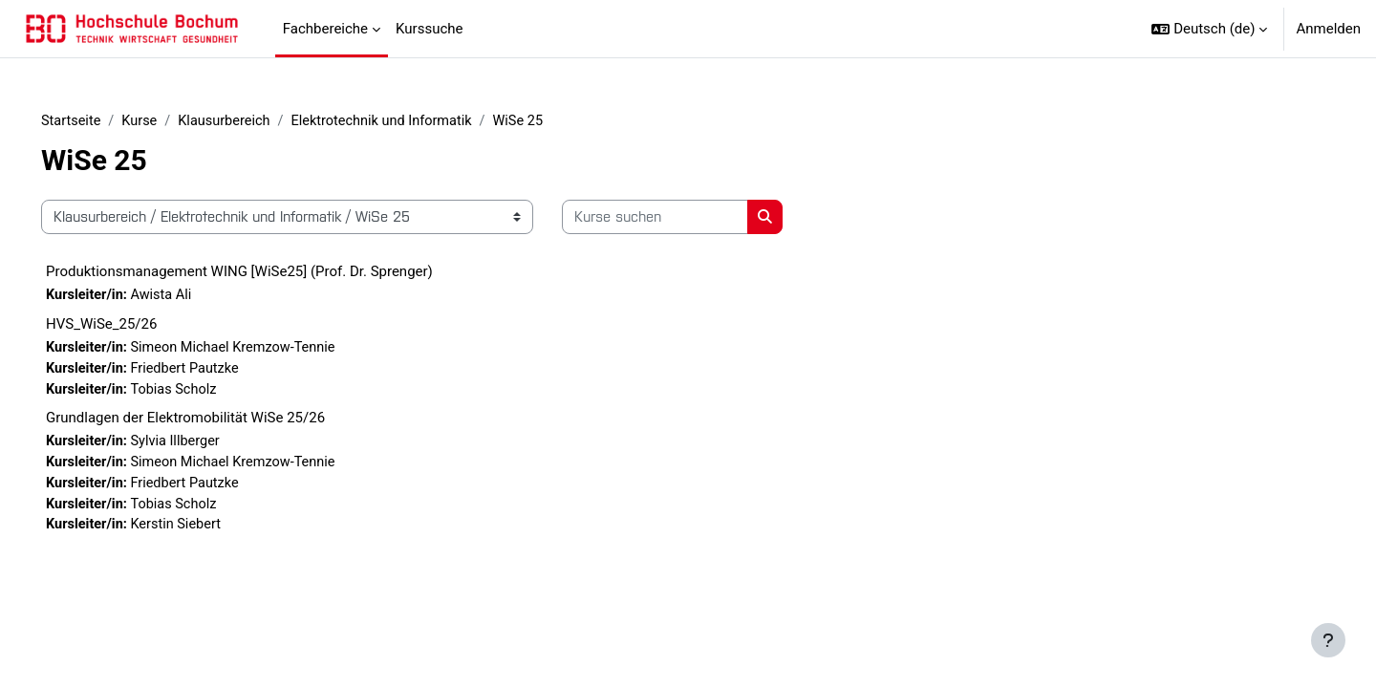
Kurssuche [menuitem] (429, 28)
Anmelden (1328, 28)
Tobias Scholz (205, 392)
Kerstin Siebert (207, 531)
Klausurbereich (256, 121)
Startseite (99, 121)
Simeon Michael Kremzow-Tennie (267, 349)
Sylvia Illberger (207, 445)
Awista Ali (192, 296)
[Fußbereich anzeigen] (1328, 640)
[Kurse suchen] (682, 218)
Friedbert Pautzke (216, 370)
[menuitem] (483, 28)
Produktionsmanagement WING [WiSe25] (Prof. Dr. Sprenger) (266, 272)
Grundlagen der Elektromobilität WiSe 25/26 (212, 421)
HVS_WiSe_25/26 (128, 325)
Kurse (169, 121)
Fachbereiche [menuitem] (325, 28)
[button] (1209, 28)
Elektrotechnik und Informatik (418, 121)
